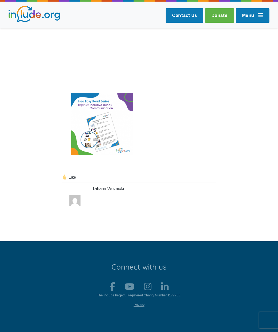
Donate (219, 15)
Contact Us (184, 15)
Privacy (139, 305)
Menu (252, 15)
